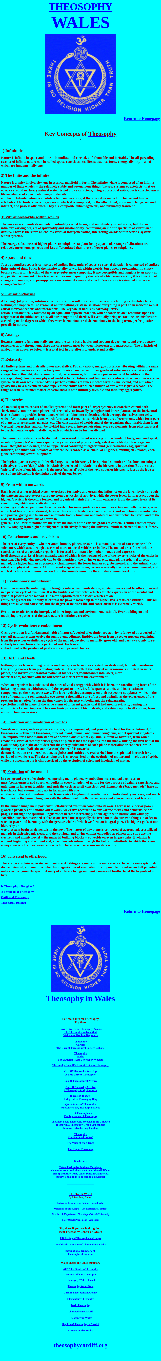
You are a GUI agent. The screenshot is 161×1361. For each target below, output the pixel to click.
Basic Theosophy (80, 1305)
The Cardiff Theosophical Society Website (80, 1047)
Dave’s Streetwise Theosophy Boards (80, 1028)
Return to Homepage (142, 118)
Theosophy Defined (13, 902)
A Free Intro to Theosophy (80, 1074)
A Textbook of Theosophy (17, 891)
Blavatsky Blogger (80, 1095)
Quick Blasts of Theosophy (80, 1104)
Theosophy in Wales (80, 1317)
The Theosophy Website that (80, 1032)
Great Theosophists (80, 1113)
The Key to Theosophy (80, 1149)
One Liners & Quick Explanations (80, 1107)
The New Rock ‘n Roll (80, 1137)
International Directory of (80, 1250)
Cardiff (80, 1044)
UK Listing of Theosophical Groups (80, 1238)
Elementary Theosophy (80, 1298)
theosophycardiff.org (80, 1345)
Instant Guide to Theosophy (80, 1274)
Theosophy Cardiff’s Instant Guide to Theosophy (80, 1065)
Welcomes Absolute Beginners (80, 1035)
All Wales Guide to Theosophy (80, 1269)
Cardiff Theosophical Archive (80, 1080)
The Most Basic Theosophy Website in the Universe (80, 1121)
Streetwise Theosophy (80, 1330)
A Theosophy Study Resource (80, 1090)
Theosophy (80, 1041)
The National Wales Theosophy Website (80, 1059)
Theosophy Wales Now (80, 1286)
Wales (80, 1056)
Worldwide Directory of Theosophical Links (80, 1244)
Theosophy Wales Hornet (80, 1279)
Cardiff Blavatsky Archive (81, 1087)
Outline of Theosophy (15, 897)
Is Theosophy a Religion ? (17, 886)
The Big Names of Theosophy (80, 1116)
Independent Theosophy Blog (80, 1099)
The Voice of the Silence (80, 1142)
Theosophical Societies (80, 1254)
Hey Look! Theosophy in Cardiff (80, 1324)
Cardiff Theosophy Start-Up (80, 1071)
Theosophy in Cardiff (80, 1311)
